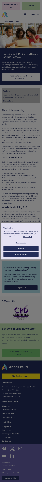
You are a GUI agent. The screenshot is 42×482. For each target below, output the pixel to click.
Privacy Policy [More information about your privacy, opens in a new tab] (27, 237)
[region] (21, 241)
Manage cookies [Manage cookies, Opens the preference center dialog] (21, 243)
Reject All (21, 248)
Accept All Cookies (21, 254)
